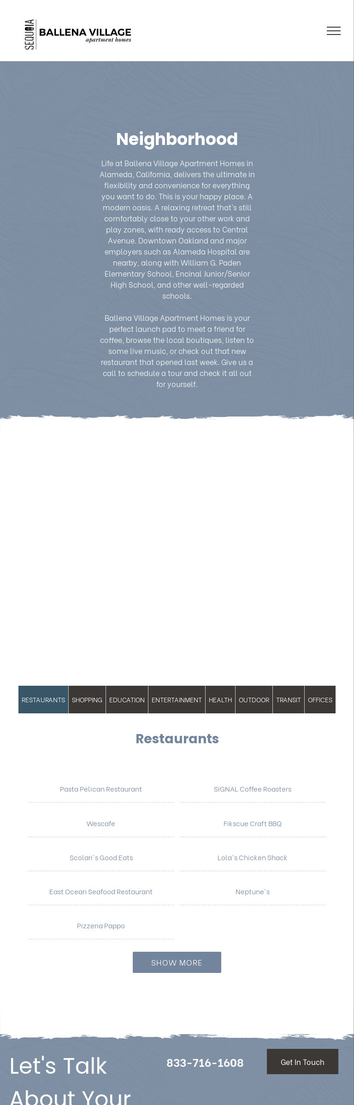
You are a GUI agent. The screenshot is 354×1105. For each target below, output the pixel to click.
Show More (177, 962)
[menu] (334, 31)
